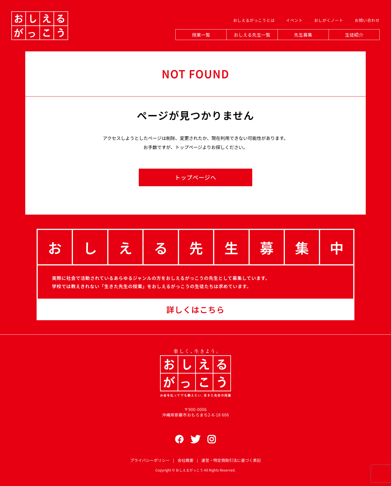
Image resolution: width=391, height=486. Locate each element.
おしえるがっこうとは (254, 20)
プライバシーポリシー (150, 460)
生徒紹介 (354, 34)
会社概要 (186, 460)
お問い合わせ (367, 20)
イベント (294, 20)
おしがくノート (328, 20)
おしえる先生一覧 (252, 34)
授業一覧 (201, 34)
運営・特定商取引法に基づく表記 (231, 460)
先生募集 (303, 34)
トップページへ (195, 177)
